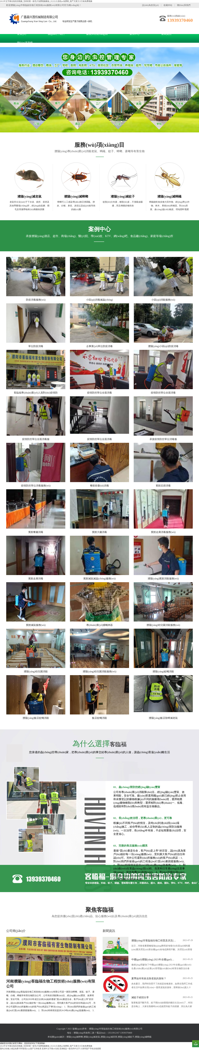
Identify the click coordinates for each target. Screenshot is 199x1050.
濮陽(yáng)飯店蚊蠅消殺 (36, 718)
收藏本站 (168, 5)
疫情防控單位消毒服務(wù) (36, 485)
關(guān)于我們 (56, 34)
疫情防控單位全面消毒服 (35, 439)
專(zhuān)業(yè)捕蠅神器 (99, 625)
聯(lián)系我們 (183, 5)
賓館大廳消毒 (99, 532)
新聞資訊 (166, 34)
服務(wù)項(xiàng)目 (97, 34)
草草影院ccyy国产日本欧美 (30, 1049)
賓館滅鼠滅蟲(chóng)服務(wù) (99, 578)
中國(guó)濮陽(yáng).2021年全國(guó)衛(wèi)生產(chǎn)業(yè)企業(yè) (153, 959)
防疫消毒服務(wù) (36, 299)
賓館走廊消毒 (35, 578)
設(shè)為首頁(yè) (150, 5)
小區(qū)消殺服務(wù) (163, 299)
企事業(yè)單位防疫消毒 (99, 346)
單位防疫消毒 (35, 346)
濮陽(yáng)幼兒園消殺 (36, 671)
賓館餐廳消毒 (35, 532)
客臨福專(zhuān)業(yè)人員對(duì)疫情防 (36, 392)
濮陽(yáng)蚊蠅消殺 (163, 671)
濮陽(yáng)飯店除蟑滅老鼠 (163, 718)
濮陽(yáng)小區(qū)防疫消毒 (163, 346)
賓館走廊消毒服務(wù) (163, 532)
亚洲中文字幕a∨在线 (50, 1049)
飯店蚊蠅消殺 (99, 718)
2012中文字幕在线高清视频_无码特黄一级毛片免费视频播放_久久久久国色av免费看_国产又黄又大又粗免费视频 (46, 1)
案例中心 (135, 34)
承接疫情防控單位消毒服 (163, 439)
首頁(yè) (21, 34)
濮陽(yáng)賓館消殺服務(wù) (163, 578)
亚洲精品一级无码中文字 (69, 1049)
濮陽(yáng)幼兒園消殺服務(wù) (163, 625)
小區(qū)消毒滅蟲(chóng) (99, 299)
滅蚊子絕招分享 (140, 997)
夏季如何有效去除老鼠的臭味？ (148, 978)
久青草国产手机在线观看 (90, 1049)
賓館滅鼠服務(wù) (36, 625)
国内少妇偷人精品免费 (9, 1049)
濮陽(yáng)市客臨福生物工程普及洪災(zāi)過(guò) (153, 940)
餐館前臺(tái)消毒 (99, 485)
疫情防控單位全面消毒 (99, 392)
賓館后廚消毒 (163, 485)
